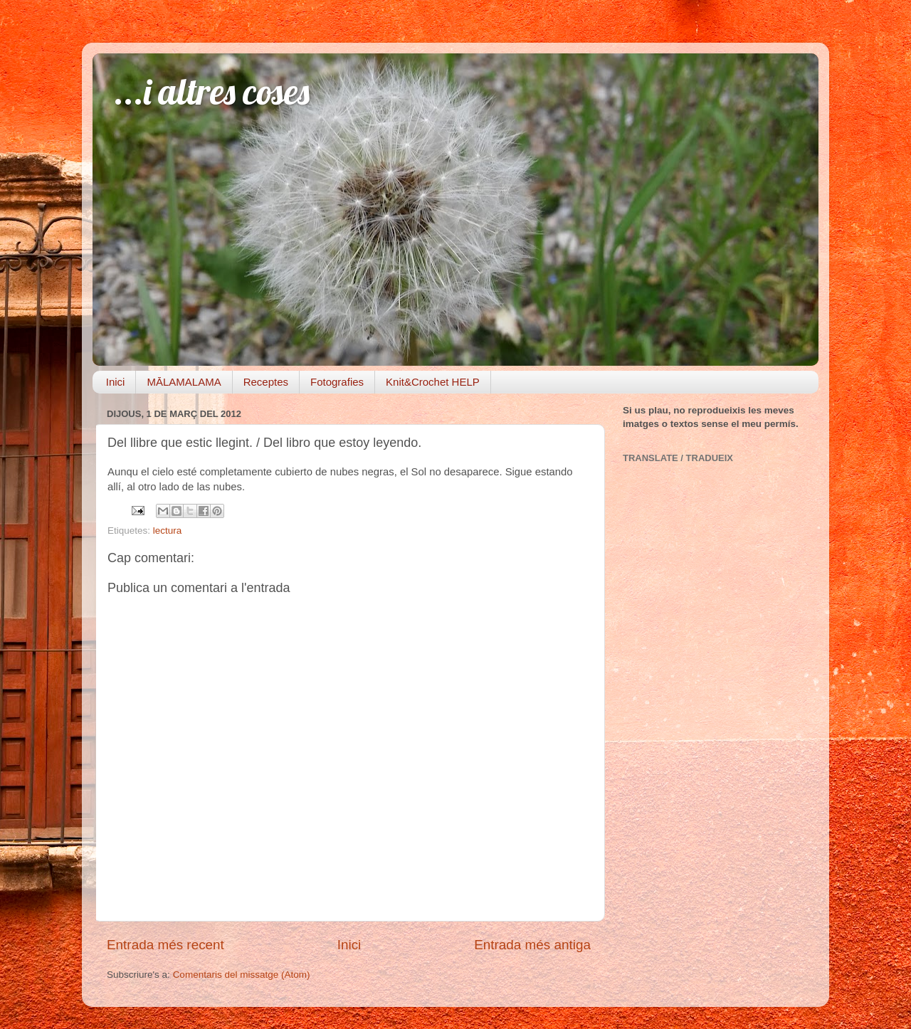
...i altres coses (212, 91)
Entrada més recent (165, 944)
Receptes (265, 382)
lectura (167, 530)
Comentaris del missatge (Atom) (241, 974)
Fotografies (337, 382)
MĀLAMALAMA (184, 382)
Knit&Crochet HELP (433, 382)
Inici (115, 382)
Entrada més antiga (532, 944)
